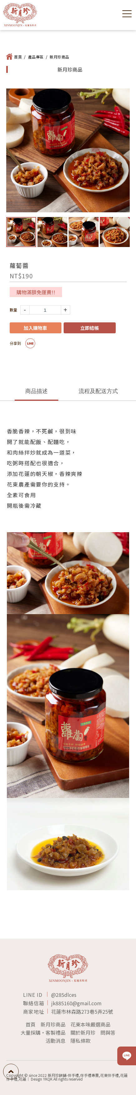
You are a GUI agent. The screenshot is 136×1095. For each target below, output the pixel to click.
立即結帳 (89, 328)
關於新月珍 (82, 1032)
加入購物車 (35, 328)
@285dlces (63, 994)
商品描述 (36, 391)
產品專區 (36, 56)
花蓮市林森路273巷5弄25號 (82, 1011)
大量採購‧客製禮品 (43, 1032)
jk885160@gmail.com (76, 1003)
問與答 (107, 1032)
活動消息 (56, 1040)
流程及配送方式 (98, 391)
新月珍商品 (59, 56)
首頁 (18, 56)
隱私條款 (80, 1040)
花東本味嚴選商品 (90, 1024)
